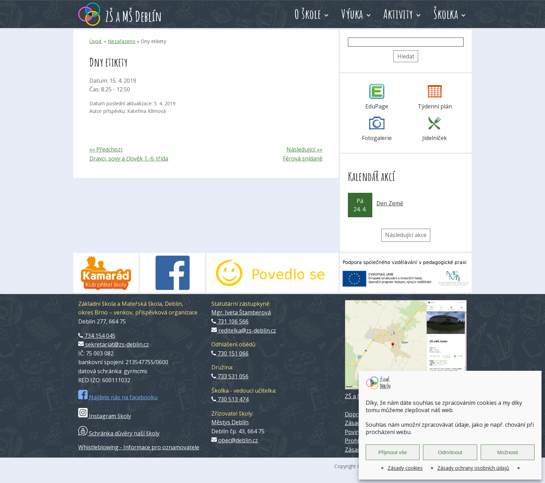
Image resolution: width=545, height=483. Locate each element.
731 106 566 (230, 321)
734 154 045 (96, 335)
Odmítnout (450, 452)
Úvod (96, 41)
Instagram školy (104, 416)
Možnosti (507, 452)
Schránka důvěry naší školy (119, 433)
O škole (307, 14)
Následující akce (405, 235)
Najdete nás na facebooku (117, 397)
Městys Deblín (230, 422)
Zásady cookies (405, 468)
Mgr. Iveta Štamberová (241, 312)
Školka (445, 14)
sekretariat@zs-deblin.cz (113, 344)
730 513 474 (230, 399)
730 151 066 (230, 353)
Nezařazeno (122, 41)
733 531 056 (230, 376)
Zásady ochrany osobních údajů (473, 468)
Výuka (352, 14)
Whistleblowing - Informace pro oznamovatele (138, 447)
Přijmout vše (392, 452)
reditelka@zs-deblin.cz (243, 330)
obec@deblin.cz (234, 440)
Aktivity (398, 14)
